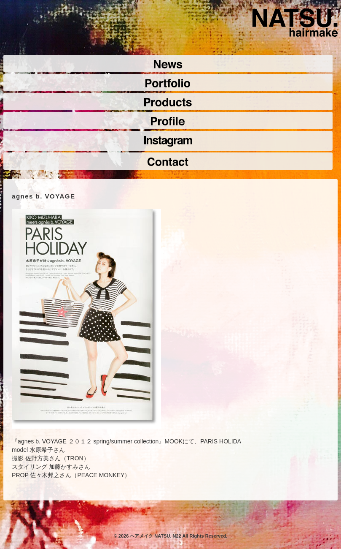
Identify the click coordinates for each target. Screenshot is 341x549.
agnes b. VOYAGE (43, 196)
